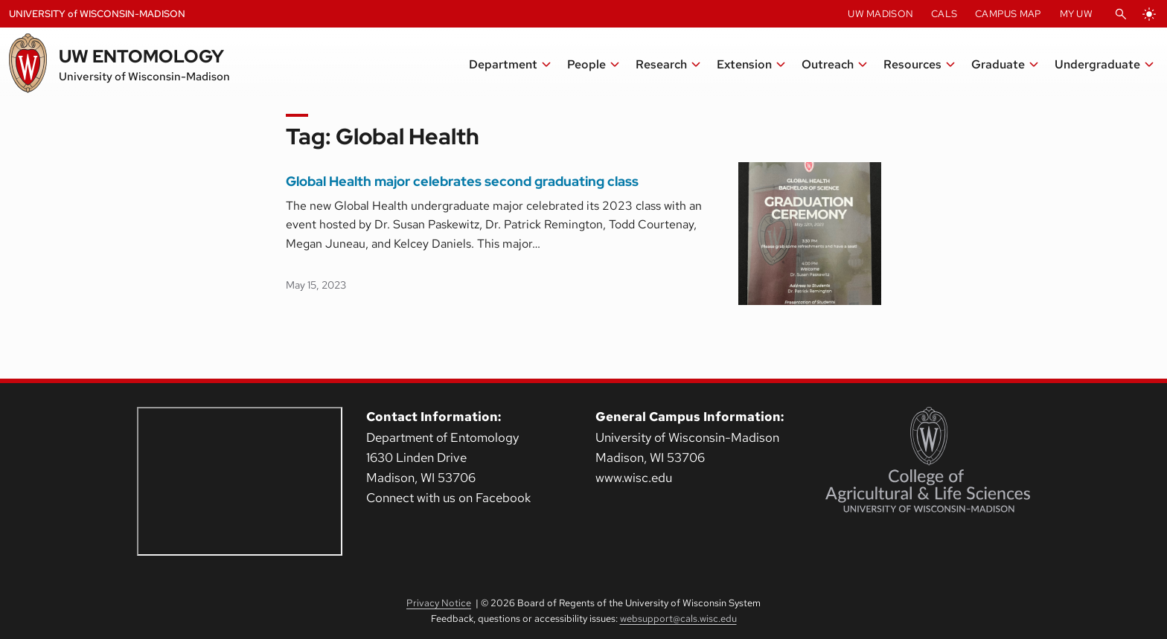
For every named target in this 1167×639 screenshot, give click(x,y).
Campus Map (1008, 13)
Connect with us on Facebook (448, 497)
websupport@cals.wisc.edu (678, 618)
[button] (510, 64)
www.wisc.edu (633, 477)
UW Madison (880, 13)
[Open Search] (1120, 14)
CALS (944, 13)
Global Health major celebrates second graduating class (462, 181)
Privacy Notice (438, 603)
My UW (1076, 13)
